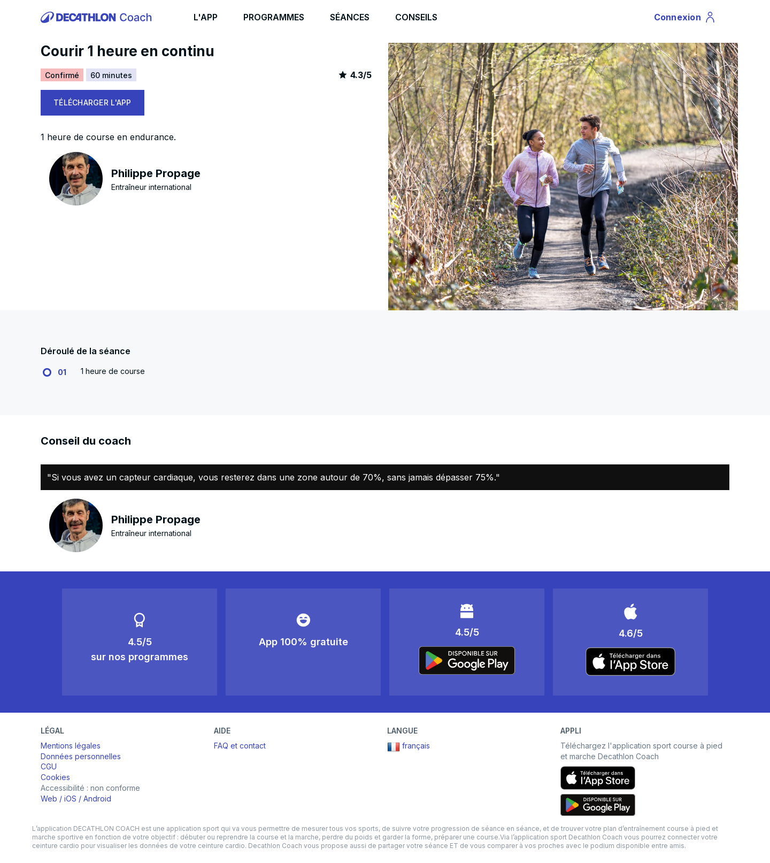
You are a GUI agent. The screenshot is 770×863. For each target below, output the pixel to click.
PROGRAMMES (273, 17)
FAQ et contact (240, 745)
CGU (49, 766)
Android (97, 798)
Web (49, 798)
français (408, 746)
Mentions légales (71, 745)
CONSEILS (416, 17)
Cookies (55, 777)
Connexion (685, 19)
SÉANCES (349, 17)
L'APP (206, 17)
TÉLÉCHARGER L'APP (92, 102)
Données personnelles (81, 756)
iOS (70, 798)
